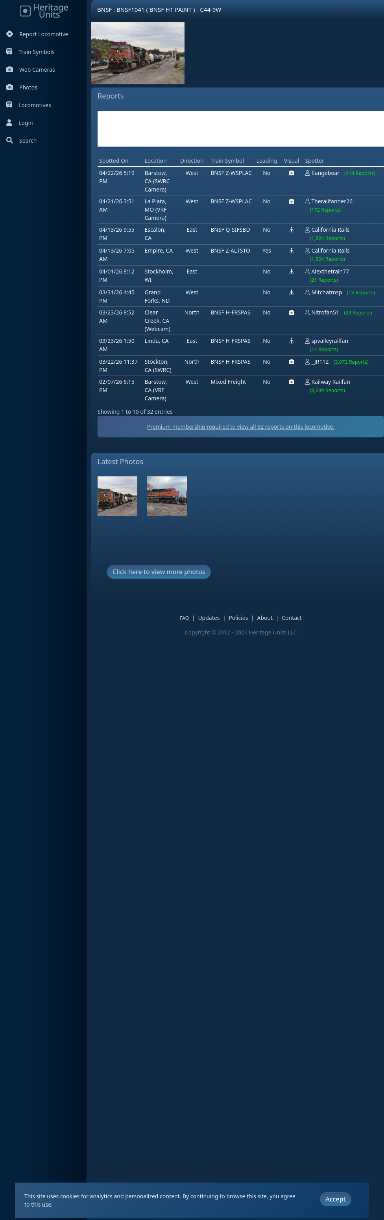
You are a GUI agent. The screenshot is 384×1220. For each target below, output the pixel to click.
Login (19, 122)
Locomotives (28, 105)
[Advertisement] (241, 129)
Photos (21, 87)
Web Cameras (30, 69)
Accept (335, 1198)
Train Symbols (30, 52)
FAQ (184, 618)
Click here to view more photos (159, 571)
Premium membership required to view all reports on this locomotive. (240, 426)
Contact (292, 617)
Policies (238, 617)
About (265, 617)
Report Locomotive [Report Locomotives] (37, 34)
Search (21, 140)
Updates (209, 617)
